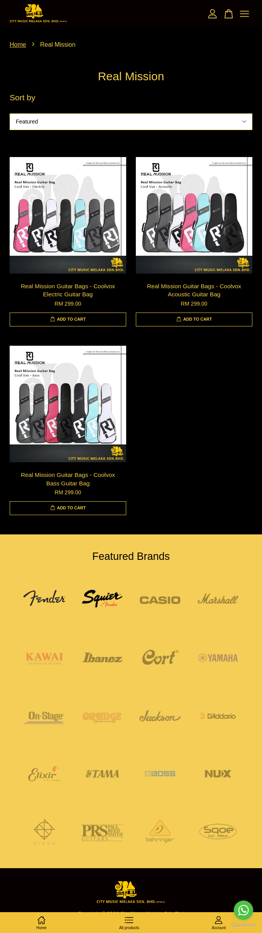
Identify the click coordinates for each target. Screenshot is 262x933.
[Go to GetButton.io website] (243, 925)
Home (18, 44)
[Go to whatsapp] (243, 910)
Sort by (22, 97)
